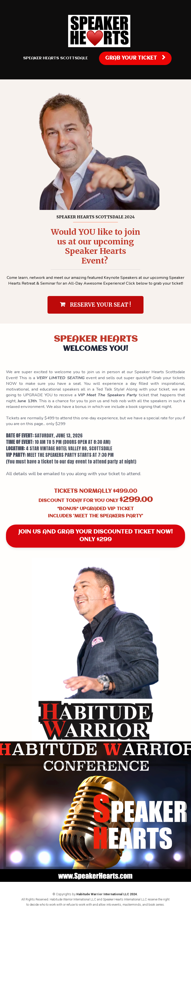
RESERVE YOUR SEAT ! (95, 304)
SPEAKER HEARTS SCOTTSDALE (55, 58)
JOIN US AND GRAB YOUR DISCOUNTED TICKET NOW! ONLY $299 (95, 536)
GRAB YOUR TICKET (135, 58)
